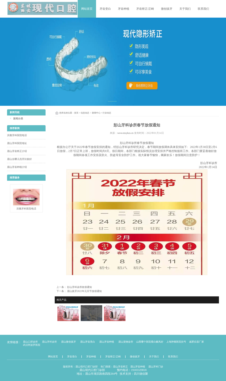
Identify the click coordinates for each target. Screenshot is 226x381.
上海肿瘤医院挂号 (176, 341)
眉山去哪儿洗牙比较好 (19, 159)
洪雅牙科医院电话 (17, 135)
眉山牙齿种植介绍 (17, 167)
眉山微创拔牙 (68, 341)
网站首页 (87, 8)
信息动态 (85, 113)
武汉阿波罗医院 (31, 345)
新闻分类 (18, 118)
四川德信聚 (141, 373)
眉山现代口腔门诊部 (86, 366)
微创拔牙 (166, 8)
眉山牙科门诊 (155, 366)
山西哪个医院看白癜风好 (149, 341)
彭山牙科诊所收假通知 (79, 287)
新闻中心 (96, 113)
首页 (76, 113)
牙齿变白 (105, 8)
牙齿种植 (123, 8)
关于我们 (185, 8)
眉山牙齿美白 (87, 341)
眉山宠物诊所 (125, 341)
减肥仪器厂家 (196, 341)
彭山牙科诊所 (128, 142)
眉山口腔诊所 (30, 341)
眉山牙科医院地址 (17, 143)
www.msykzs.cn (125, 133)
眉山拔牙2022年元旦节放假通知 (84, 291)
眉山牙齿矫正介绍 (17, 151)
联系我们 (203, 8)
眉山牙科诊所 (49, 341)
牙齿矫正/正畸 (145, 8)
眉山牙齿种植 (106, 341)
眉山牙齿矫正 (120, 366)
